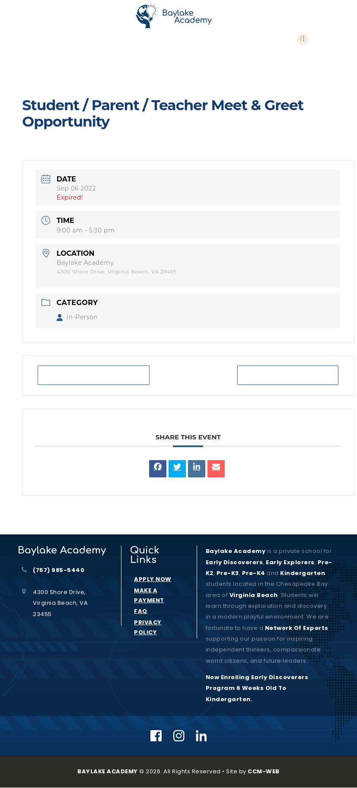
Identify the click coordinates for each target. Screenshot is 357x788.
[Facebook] (156, 735)
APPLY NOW (153, 579)
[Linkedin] (201, 735)
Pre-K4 (253, 573)
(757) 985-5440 (58, 570)
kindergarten (302, 573)
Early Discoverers (234, 562)
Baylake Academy (236, 551)
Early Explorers (290, 562)
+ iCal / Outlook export (288, 375)
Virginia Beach (254, 595)
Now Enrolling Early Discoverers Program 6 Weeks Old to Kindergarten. (257, 688)
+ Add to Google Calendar (93, 375)
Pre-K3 (228, 573)
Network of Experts (296, 628)
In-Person (77, 317)
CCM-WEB (264, 771)
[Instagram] (179, 735)
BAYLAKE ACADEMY (107, 771)
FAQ (140, 611)
